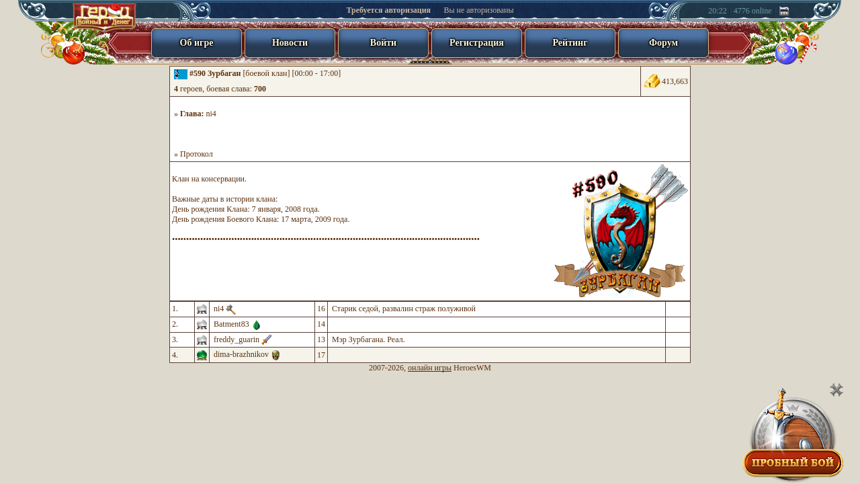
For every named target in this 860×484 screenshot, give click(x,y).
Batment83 (231, 324)
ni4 (211, 113)
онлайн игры (430, 367)
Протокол (196, 154)
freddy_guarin (236, 339)
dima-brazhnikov (241, 354)
